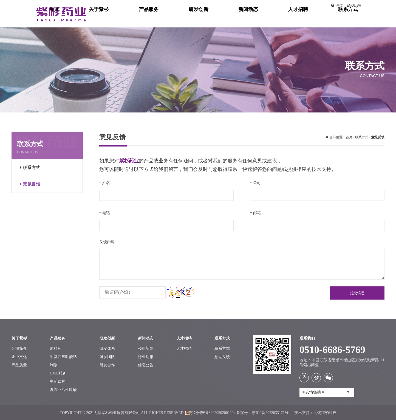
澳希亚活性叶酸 (63, 390)
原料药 (55, 348)
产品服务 (227, 19)
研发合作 (107, 365)
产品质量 (19, 365)
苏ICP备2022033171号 (270, 413)
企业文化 (19, 357)
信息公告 (145, 365)
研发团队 (107, 357)
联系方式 (353, 19)
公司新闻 (145, 348)
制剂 (54, 365)
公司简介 (19, 348)
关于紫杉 (196, 19)
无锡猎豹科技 (324, 413)
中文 (339, 5)
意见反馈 (30, 184)
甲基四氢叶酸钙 (63, 357)
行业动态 (145, 357)
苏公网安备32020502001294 (210, 413)
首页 (170, 19)
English (354, 5)
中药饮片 (57, 381)
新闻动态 (290, 19)
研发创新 (259, 19)
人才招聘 (321, 19)
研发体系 (107, 348)
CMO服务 (58, 373)
